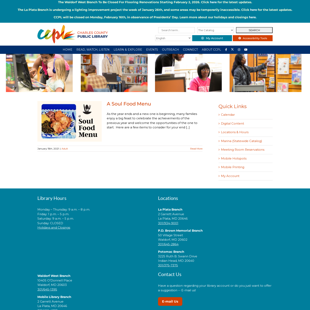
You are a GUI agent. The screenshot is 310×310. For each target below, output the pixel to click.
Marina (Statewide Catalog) (241, 141)
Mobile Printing (232, 167)
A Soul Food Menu (129, 104)
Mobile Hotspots (233, 158)
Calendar (228, 115)
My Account (230, 176)
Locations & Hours (234, 132)
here (213, 2)
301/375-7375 (168, 265)
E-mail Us (170, 301)
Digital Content (232, 123)
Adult (65, 148)
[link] (95, 240)
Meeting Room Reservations (242, 149)
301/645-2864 (168, 244)
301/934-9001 (168, 223)
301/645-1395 (47, 289)
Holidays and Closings (53, 227)
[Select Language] (172, 38)
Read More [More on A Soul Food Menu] (196, 148)
